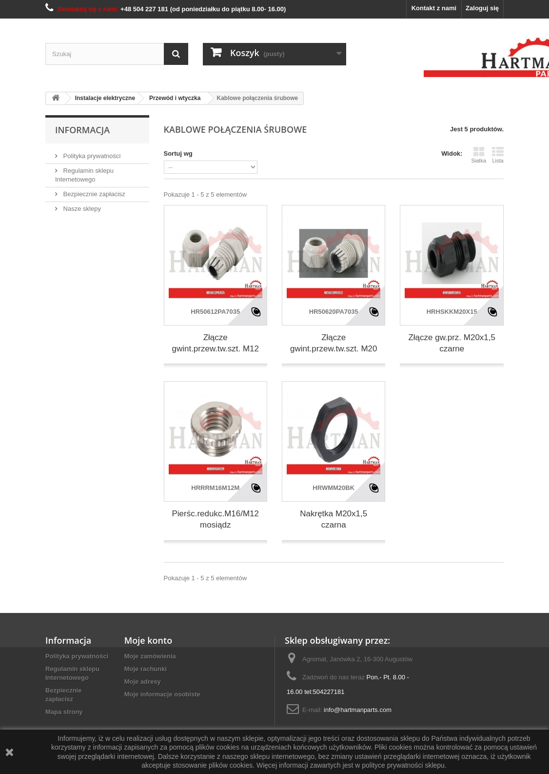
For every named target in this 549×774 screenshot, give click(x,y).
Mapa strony (64, 711)
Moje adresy (142, 681)
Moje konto (148, 640)
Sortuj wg (178, 153)
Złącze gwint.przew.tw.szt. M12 (215, 343)
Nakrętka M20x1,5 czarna (333, 519)
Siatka (478, 154)
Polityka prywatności (90, 156)
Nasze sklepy (81, 208)
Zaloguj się (482, 8)
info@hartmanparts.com (358, 709)
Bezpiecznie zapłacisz (93, 194)
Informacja (82, 130)
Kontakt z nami (434, 8)
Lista (498, 154)
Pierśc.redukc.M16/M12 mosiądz (215, 519)
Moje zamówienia (150, 656)
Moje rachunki (145, 668)
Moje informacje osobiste (162, 694)
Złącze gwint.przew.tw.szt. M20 (333, 343)
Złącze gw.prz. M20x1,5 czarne (451, 343)
